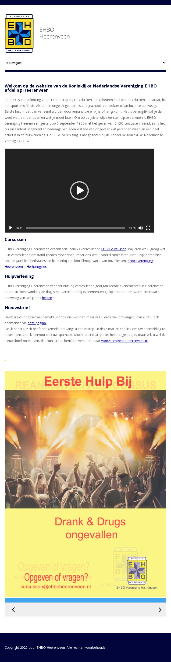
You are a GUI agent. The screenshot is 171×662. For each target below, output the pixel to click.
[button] (79, 190)
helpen (47, 298)
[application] (79, 191)
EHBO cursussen (113, 249)
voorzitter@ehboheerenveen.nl (124, 340)
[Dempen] (140, 228)
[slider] (75, 228)
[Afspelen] (10, 228)
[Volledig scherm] (148, 228)
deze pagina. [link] (37, 323)
